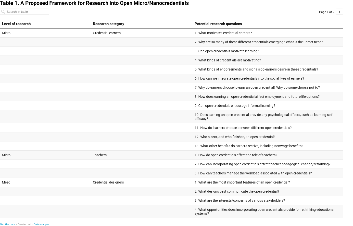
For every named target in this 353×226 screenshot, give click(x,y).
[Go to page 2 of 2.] (339, 12)
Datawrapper (41, 224)
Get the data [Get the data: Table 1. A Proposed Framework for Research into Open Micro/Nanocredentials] (7, 224)
